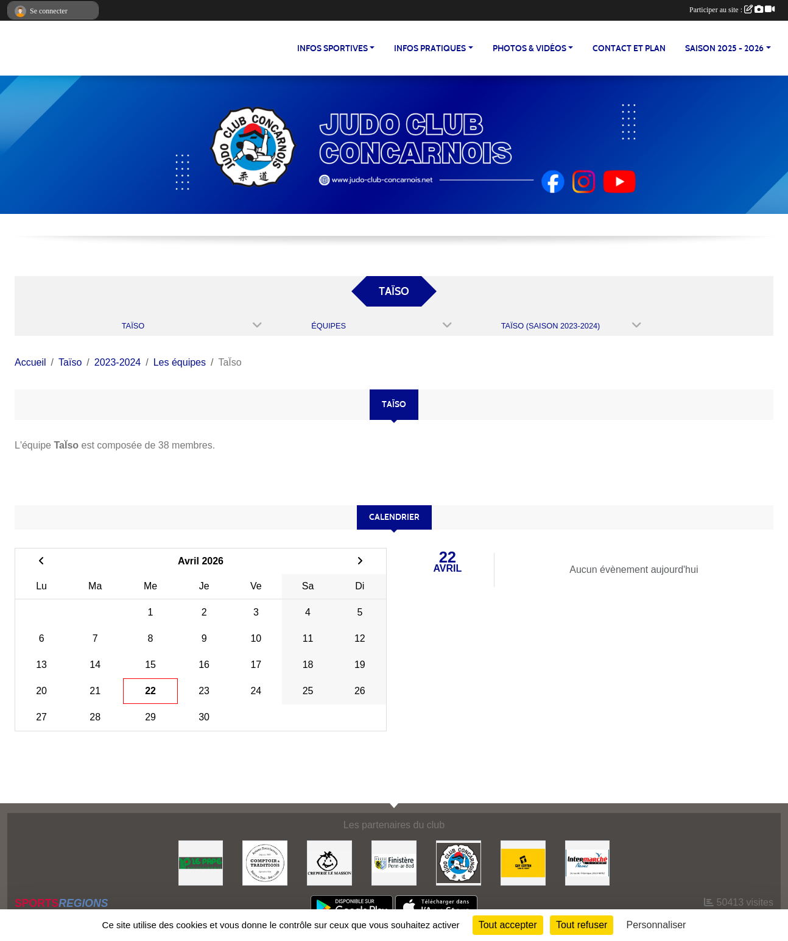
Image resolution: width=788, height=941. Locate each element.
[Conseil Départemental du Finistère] (394, 862)
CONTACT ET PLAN (629, 48)
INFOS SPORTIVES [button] (332, 48)
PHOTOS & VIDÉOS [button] (529, 48)
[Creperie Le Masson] (329, 862)
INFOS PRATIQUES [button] (430, 48)
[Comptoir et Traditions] (264, 862)
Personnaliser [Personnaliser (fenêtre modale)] (656, 925)
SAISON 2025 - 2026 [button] (724, 48)
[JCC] (458, 862)
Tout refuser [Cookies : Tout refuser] (581, 925)
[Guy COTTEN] (523, 862)
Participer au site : (732, 9)
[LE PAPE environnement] (200, 862)
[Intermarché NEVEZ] (587, 862)
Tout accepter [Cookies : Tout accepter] (508, 925)
